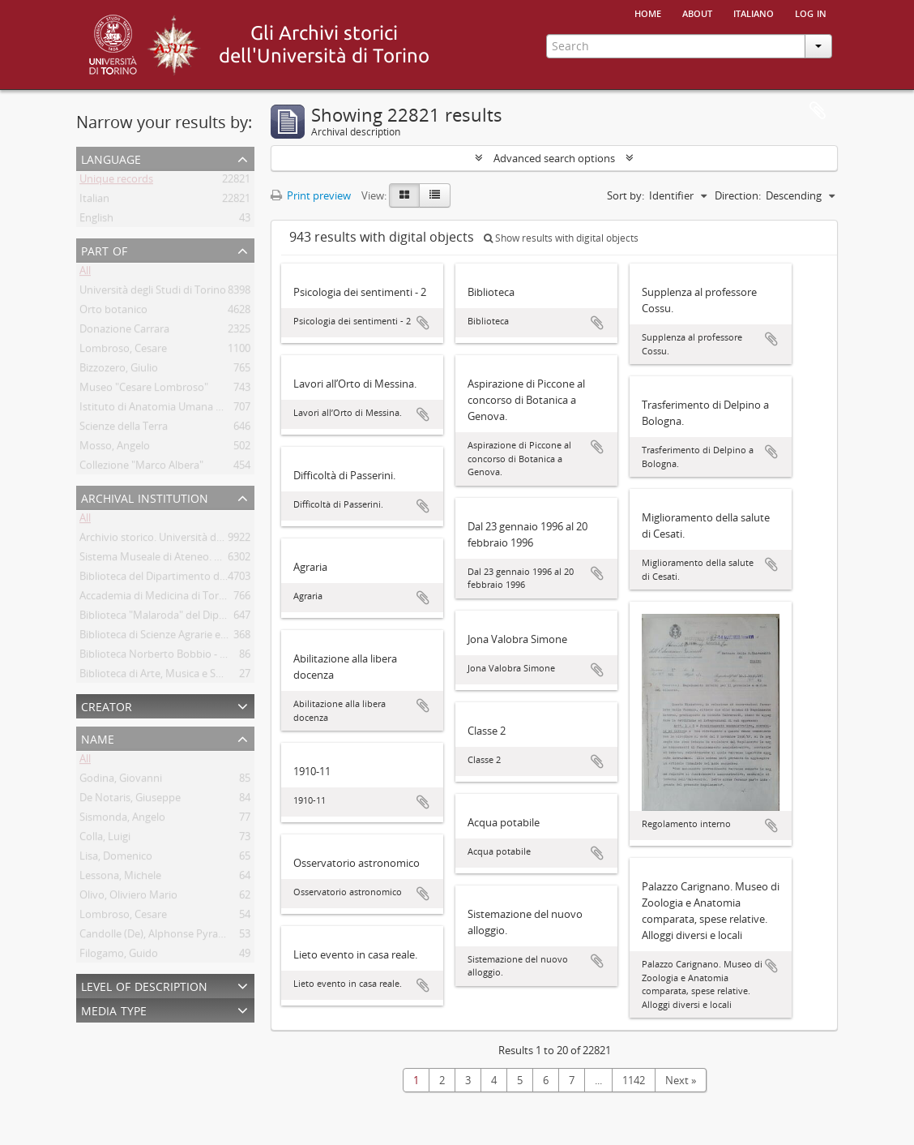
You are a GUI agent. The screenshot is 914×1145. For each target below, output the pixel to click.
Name (97, 737)
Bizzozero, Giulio (118, 370)
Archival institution (144, 497)
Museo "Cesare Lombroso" (143, 390)
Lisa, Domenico (115, 858)
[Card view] (404, 195)
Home (647, 12)
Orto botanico (113, 312)
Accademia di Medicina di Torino (156, 598)
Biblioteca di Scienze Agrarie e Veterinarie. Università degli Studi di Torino (253, 637)
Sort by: (625, 195)
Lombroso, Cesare (123, 351)
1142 (633, 1080)
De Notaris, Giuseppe (130, 800)
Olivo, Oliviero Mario (128, 897)
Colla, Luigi (104, 839)
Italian (94, 201)
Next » (680, 1080)
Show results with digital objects (561, 238)
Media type (114, 1009)
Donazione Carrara (124, 331)
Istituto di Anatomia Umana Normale (168, 409)
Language (111, 158)
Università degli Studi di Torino (152, 292)
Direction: (738, 195)
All (85, 273)
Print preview (311, 195)
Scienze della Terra (123, 429)
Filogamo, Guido (118, 956)
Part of (104, 249)
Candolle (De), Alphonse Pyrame (156, 936)
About (697, 12)
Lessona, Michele (120, 878)
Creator (106, 705)
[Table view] (435, 195)
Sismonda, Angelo (122, 820)
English (96, 220)
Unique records (116, 181)
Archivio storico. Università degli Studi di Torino (192, 540)
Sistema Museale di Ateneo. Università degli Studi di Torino (220, 559)
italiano (753, 12)
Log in (810, 12)
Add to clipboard (423, 323)
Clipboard (817, 111)
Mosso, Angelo (114, 448)
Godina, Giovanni (120, 781)
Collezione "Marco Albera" (141, 468)
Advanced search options (554, 158)
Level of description (144, 985)
